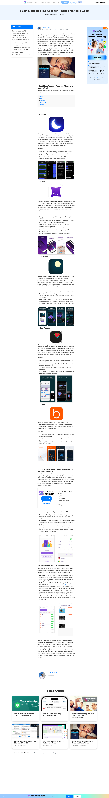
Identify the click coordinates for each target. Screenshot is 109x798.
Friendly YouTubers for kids (20, 49)
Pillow (42, 98)
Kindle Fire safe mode (18, 35)
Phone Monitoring (57, 29)
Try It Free (69, 2)
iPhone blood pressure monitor (21, 47)
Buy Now (46, 503)
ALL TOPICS (16, 27)
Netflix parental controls (19, 37)
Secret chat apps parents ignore (21, 33)
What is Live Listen (18, 45)
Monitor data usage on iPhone (21, 43)
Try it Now (46, 498)
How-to (17, 755)
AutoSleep (43, 100)
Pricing (77, 2)
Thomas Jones (46, 27)
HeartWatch (43, 102)
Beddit (42, 104)
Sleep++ (42, 96)
